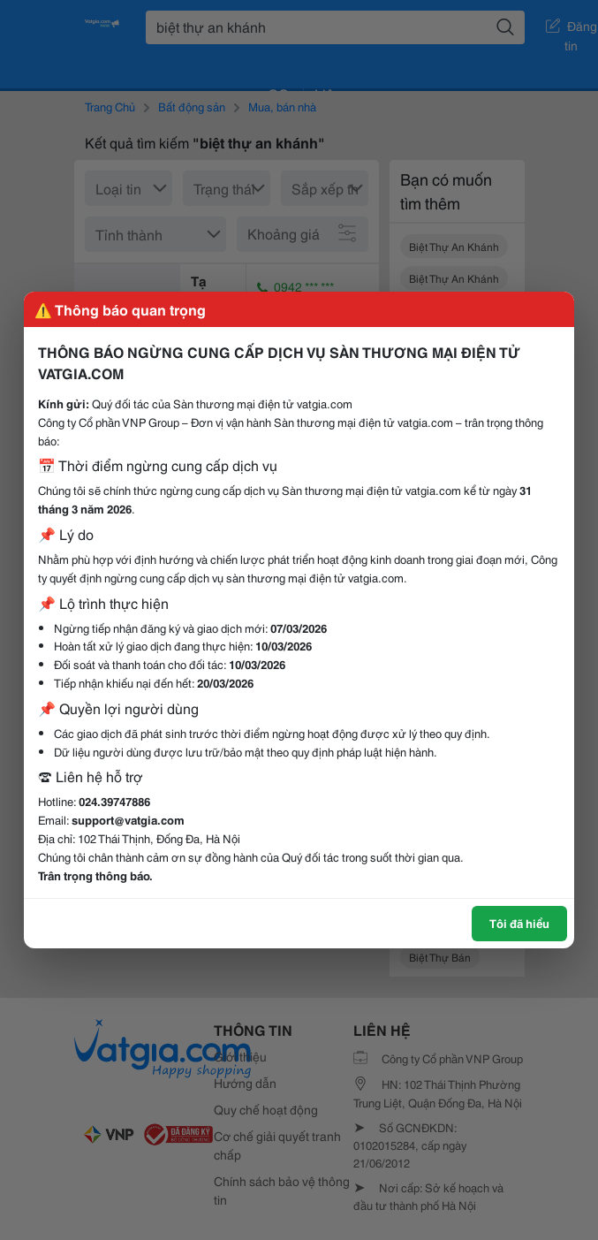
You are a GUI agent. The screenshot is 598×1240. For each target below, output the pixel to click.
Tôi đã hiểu (519, 923)
